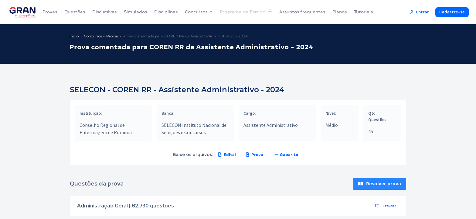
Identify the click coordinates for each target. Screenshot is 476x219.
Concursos (198, 11)
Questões (74, 11)
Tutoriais (363, 11)
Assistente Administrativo (270, 125)
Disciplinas (166, 11)
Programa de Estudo (246, 11)
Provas (49, 11)
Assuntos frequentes (302, 11)
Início (74, 36)
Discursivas (104, 11)
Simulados (135, 11)
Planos (339, 11)
